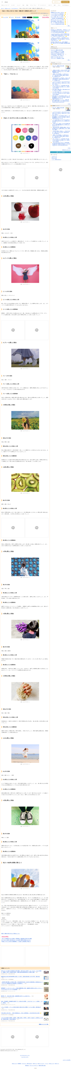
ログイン (56, 1)
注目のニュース (54, 46)
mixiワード (57, 1063)
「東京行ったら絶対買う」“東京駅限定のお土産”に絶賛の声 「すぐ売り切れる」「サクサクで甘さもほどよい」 (60, 39)
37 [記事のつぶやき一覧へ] (25, 983)
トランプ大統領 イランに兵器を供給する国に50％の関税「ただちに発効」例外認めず (21, 1007)
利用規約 (19, 1063)
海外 (55, 5)
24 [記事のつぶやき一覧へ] (19, 989)
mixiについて (14, 1063)
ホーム (2, 8)
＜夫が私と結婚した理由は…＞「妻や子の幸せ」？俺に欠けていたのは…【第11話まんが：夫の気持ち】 (61, 132)
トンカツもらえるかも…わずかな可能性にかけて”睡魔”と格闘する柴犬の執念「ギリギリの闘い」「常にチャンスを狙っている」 (60, 35)
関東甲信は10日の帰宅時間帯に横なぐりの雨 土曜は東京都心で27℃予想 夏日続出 (20, 976)
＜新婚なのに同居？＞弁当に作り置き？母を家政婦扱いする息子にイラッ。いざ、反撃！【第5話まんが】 (61, 71)
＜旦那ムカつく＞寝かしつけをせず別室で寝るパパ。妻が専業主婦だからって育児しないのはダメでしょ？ (61, 124)
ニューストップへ (24, 1057)
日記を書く (18, 17)
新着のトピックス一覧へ (44, 1024)
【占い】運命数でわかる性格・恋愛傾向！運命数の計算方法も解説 (16, 938)
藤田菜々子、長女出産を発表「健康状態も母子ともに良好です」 (15, 996)
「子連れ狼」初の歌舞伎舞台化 (57, 18)
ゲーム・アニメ (33, 5)
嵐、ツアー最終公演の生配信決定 (57, 22)
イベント (46, 1063)
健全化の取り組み (42, 1065)
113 (65, 52)
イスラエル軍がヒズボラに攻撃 (57, 15)
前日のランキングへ (66, 149)
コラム (59, 5)
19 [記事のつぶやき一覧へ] (36, 972)
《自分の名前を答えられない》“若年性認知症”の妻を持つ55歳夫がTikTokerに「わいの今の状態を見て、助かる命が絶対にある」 (61, 144)
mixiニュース (7, 8)
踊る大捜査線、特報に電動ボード (57, 21)
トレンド (18, 5)
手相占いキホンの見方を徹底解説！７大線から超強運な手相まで (16, 941)
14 (65, 54)
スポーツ (50, 5)
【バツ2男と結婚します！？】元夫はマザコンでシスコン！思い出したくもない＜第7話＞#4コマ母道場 (60, 93)
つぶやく (12, 17)
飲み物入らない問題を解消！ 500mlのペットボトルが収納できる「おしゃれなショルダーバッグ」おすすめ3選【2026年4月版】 (60, 31)
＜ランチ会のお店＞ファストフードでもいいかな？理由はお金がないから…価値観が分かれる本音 (61, 120)
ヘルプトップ (54, 156)
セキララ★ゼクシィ (44, 13)
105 (65, 58)
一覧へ (68, 25)
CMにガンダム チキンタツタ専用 (57, 19)
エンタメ (13, 5)
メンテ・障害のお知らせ (56, 159)
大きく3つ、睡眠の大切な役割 (57, 50)
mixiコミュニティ (41, 1063)
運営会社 (27, 1065)
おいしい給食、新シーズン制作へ (57, 16)
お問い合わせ (29, 1063)
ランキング (53, 62)
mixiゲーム (35, 1063)
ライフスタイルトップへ (25, 1055)
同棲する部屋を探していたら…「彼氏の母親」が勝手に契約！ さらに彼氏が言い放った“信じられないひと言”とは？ (60, 101)
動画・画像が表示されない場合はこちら (10, 933)
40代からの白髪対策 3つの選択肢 (57, 52)
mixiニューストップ (5, 5)
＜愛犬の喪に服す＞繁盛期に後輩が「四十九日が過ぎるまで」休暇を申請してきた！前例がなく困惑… (61, 128)
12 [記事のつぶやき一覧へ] (2, 977)
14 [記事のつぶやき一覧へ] (32, 996)
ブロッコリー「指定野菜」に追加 (57, 58)
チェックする (5, 17)
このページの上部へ (67, 1060)
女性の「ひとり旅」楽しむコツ (57, 56)
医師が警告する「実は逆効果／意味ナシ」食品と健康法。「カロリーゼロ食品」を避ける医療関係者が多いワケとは (61, 97)
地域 (27, 5)
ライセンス (24, 1063)
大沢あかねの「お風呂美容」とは (57, 54)
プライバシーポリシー (33, 1065)
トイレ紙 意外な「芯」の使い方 (57, 55)
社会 (23, 5)
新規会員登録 (65, 1)
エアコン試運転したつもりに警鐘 (57, 51)
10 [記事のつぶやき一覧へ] (8, 1002)
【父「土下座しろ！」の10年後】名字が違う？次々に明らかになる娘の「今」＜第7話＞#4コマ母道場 (60, 86)
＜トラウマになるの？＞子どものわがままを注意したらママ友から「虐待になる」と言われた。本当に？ (61, 83)
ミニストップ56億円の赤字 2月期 (57, 24)
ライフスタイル (65, 5)
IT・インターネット (42, 5)
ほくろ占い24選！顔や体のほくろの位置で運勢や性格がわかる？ (16, 940)
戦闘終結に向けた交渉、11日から (57, 12)
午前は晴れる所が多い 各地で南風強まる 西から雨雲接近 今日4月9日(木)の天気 (20, 1013)
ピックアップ (53, 10)
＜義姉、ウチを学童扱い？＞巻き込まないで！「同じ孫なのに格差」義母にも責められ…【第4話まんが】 (60, 75)
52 (65, 51)
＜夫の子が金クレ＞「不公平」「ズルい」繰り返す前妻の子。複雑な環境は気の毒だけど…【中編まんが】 (61, 79)
